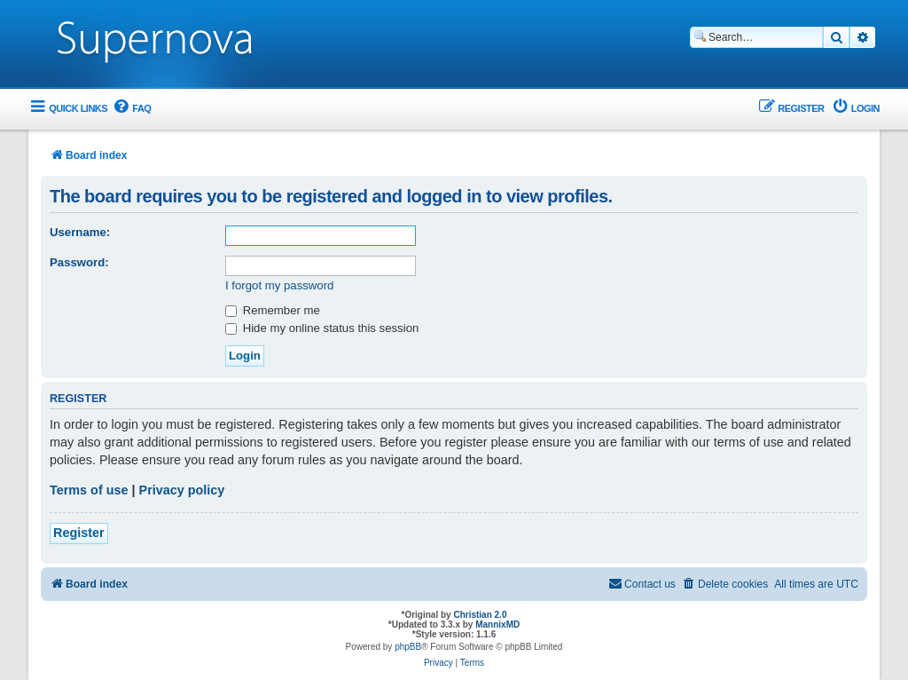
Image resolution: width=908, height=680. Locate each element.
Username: (80, 232)
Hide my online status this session (322, 328)
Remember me (272, 310)
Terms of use (89, 490)
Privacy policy (182, 490)
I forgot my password (279, 285)
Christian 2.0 (479, 615)
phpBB (408, 647)
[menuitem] (131, 108)
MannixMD (497, 624)
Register (79, 533)
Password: (79, 262)
